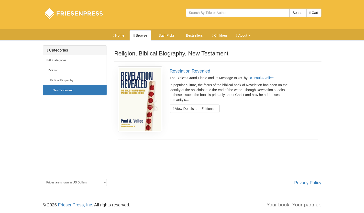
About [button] (243, 35)
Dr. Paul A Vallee (261, 78)
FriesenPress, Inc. (75, 204)
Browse (140, 35)
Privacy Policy (307, 182)
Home (118, 35)
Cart (313, 13)
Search (298, 13)
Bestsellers (193, 35)
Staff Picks (165, 35)
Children (219, 35)
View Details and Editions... (194, 109)
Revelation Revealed (190, 71)
